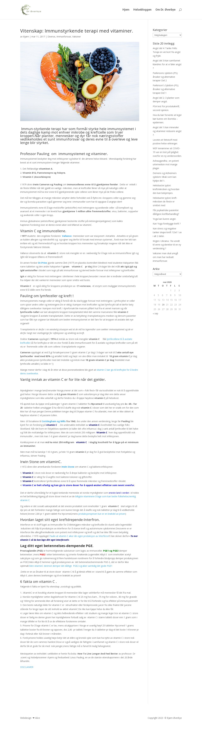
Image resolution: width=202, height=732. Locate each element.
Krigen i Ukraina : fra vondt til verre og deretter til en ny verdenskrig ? (167, 244)
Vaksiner (76, 36)
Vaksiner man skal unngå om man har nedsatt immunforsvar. (165, 257)
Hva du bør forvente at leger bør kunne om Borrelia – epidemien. (167, 119)
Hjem (125, 10)
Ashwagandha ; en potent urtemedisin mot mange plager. (166, 164)
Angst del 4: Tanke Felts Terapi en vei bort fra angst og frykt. (167, 52)
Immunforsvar (63, 36)
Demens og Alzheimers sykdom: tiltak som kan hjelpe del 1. (165, 177)
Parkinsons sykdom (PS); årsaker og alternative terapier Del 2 (165, 77)
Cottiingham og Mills (53, 421)
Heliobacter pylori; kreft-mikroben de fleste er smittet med (165, 201)
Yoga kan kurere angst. (164, 218)
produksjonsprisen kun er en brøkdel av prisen (101, 513)
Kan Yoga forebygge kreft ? (167, 223)
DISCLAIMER (26, 667)
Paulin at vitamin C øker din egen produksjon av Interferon (79, 536)
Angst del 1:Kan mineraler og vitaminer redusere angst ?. (167, 131)
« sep (155, 313)
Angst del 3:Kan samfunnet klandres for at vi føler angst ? (167, 64)
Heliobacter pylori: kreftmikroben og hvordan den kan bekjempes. (166, 189)
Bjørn (26, 36)
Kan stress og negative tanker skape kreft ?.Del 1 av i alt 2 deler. (167, 232)
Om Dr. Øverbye (165, 10)
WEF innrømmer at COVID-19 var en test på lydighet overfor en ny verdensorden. (167, 152)
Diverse (51, 36)
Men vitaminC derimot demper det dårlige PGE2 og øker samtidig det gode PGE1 (71, 565)
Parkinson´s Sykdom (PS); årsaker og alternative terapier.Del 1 (166, 89)
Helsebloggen (142, 10)
